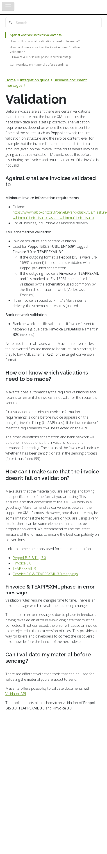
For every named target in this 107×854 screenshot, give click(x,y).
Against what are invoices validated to (36, 35)
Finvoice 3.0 (22, 563)
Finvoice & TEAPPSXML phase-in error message (42, 57)
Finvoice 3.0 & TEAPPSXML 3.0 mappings (45, 573)
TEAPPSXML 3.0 (26, 568)
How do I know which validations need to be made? (45, 41)
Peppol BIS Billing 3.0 (29, 557)
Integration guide (35, 80)
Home (10, 80)
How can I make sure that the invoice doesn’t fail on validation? (45, 49)
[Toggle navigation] (8, 6)
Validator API (15, 693)
